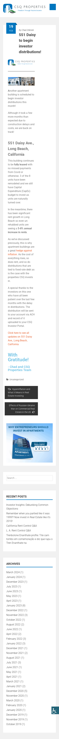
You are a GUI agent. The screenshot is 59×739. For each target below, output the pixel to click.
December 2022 (15, 610)
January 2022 (14, 643)
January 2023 (14, 605)
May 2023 (11, 596)
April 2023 (12, 600)
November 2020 (15, 695)
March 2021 (13, 681)
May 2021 (11, 671)
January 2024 (14, 577)
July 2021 (11, 662)
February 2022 (14, 638)
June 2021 (12, 667)
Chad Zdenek (28, 30)
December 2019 (15, 714)
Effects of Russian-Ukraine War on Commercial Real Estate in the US (22, 408)
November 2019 (15, 719)
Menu (53, 7)
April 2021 (12, 676)
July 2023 (11, 586)
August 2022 (13, 624)
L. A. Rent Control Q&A (18, 530)
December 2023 (15, 581)
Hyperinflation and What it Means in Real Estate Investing (19, 392)
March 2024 (13, 572)
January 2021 (14, 686)
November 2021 (15, 652)
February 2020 (14, 705)
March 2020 (13, 700)
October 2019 (13, 724)
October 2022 (13, 619)
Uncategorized (16, 379)
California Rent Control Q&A (21, 525)
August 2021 (13, 657)
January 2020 (14, 709)
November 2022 (15, 615)
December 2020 (15, 690)
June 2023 (12, 591)
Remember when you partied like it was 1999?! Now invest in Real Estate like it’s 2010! (28, 517)
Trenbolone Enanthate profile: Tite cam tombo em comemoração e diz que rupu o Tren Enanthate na (29, 539)
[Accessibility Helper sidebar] (55, 710)
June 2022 (12, 629)
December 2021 (15, 648)
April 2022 (12, 634)
